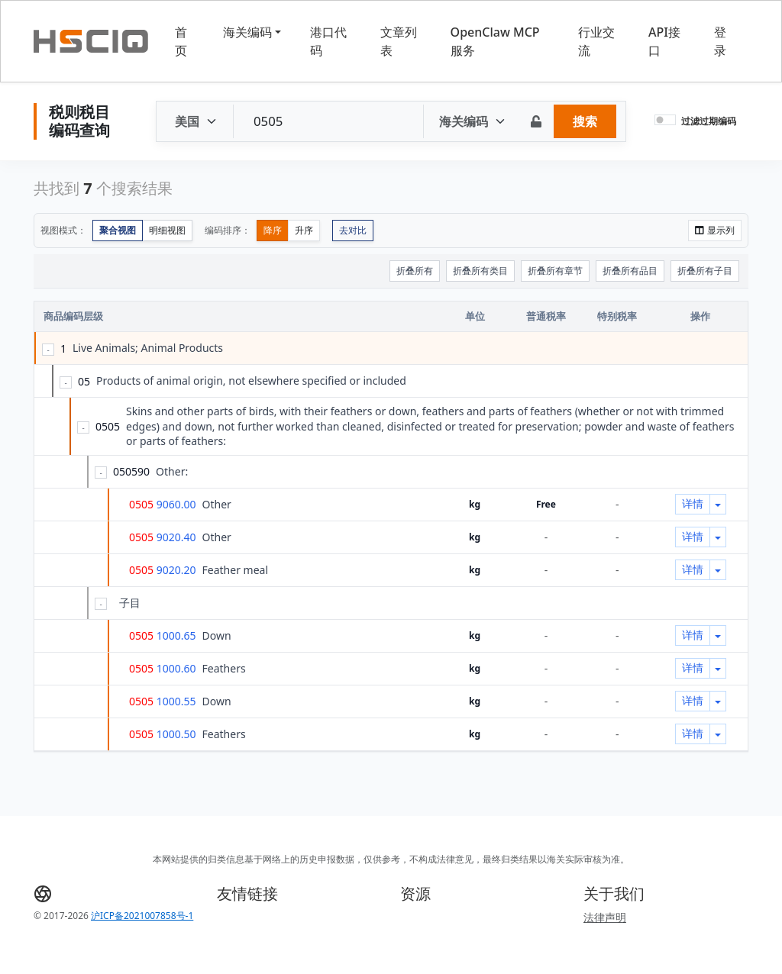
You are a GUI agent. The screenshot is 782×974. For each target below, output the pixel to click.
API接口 (664, 41)
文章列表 (398, 41)
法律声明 (604, 917)
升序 (304, 230)
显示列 (715, 230)
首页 (181, 41)
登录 (720, 41)
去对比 (353, 230)
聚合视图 (117, 230)
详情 (692, 503)
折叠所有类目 (480, 270)
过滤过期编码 (708, 120)
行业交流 (596, 41)
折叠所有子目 (704, 270)
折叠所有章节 (555, 270)
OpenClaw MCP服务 (495, 41)
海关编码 (247, 32)
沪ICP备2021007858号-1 (142, 915)
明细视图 (167, 230)
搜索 (585, 121)
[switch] (665, 119)
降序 (272, 230)
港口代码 (328, 41)
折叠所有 (414, 270)
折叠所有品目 (630, 270)
